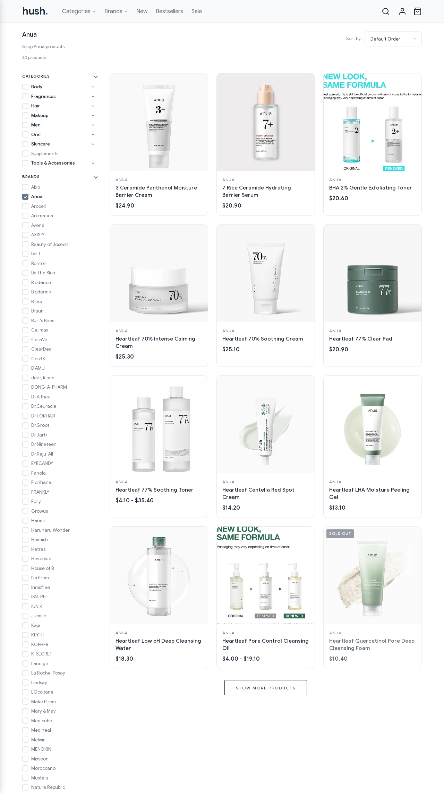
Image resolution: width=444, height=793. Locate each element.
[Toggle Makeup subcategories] (93, 115)
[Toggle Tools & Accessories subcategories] (93, 163)
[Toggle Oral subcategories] (93, 134)
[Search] (385, 11)
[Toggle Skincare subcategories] (93, 144)
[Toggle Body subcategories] (93, 87)
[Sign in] (402, 11)
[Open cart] (417, 11)
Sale (196, 11)
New (141, 11)
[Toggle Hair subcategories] (93, 106)
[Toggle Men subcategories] (93, 125)
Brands (116, 11)
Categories (79, 11)
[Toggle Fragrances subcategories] (93, 96)
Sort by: (354, 39)
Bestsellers (169, 11)
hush (35, 11)
